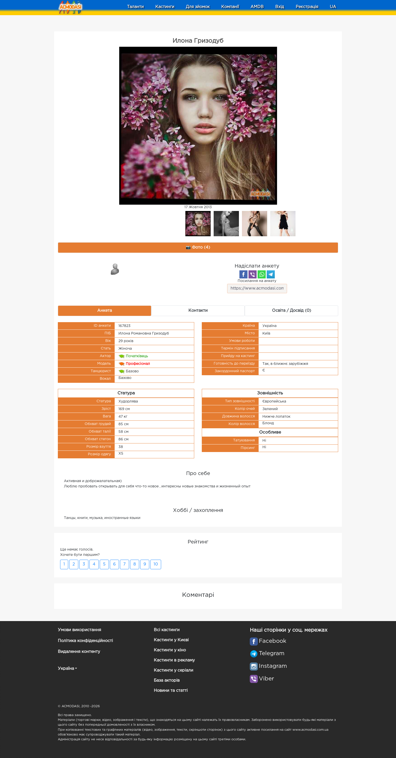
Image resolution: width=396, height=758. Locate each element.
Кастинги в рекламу (174, 660)
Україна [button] (66, 669)
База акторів (167, 680)
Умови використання (79, 630)
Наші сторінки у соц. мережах (288, 630)
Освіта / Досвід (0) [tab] (291, 311)
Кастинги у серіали (173, 670)
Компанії (230, 7)
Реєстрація (307, 7)
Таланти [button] (135, 7)
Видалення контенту (79, 652)
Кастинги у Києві (171, 640)
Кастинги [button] (164, 7)
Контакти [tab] (198, 311)
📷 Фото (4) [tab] (198, 247)
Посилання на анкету (257, 286)
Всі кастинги (167, 630)
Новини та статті (171, 691)
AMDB (257, 7)
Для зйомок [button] (198, 7)
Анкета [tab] (104, 311)
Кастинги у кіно (170, 650)
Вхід (279, 7)
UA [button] (333, 7)
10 (156, 564)
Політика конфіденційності (85, 641)
